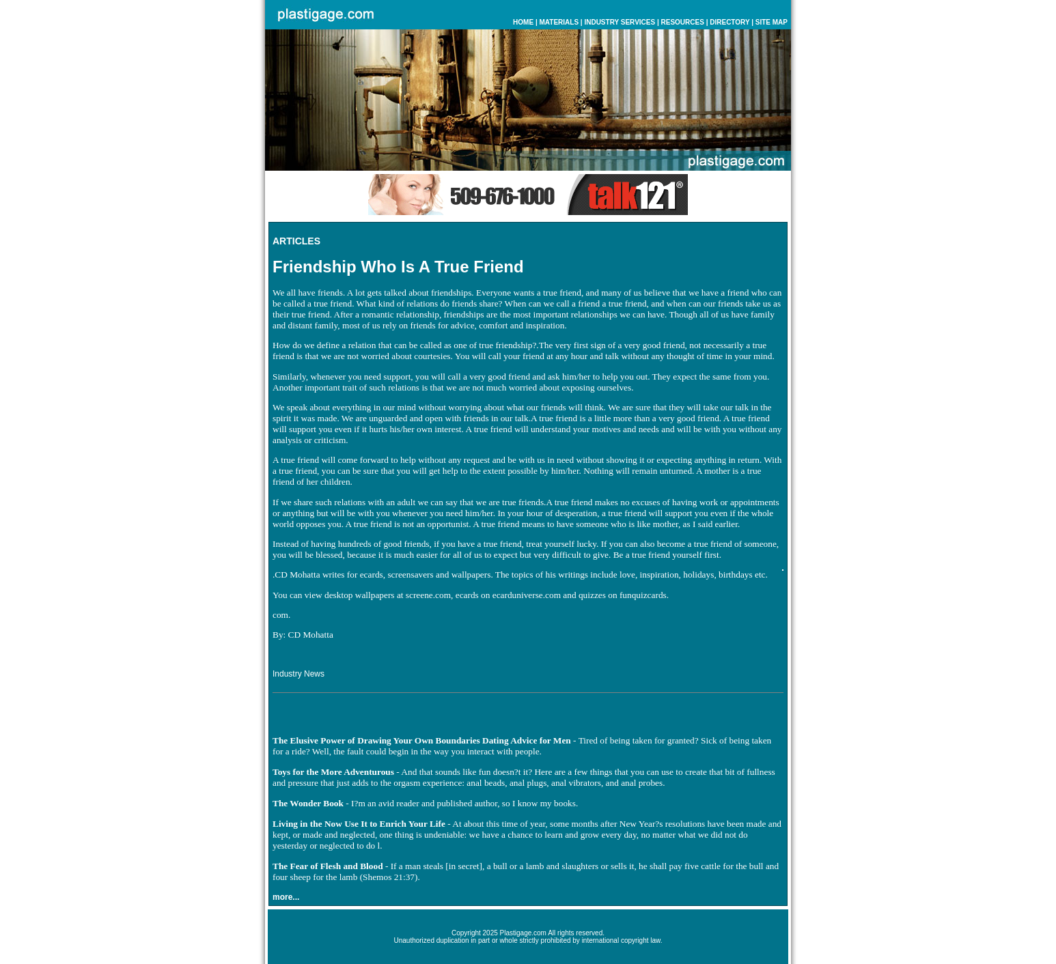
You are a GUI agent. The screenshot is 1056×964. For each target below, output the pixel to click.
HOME (523, 22)
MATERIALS (559, 22)
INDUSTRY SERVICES (619, 22)
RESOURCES (682, 22)
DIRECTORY (729, 22)
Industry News (298, 674)
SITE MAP (771, 22)
